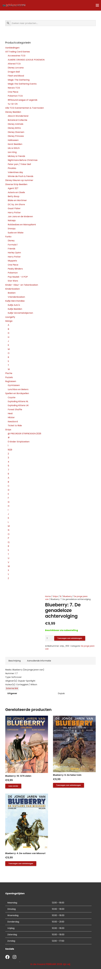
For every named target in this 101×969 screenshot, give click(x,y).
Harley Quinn (14, 252)
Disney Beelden (13, 112)
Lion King (12, 152)
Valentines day (15, 172)
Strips (55, 596)
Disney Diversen (16, 132)
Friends (11, 248)
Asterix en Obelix (16, 192)
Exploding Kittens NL (18, 401)
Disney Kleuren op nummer (19, 180)
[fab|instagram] (14, 957)
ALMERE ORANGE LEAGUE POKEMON (26, 59)
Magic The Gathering (18, 79)
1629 (10, 449)
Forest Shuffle (15, 409)
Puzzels (9, 377)
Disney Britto (14, 128)
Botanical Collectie (17, 120)
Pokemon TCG (15, 95)
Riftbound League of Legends (22, 99)
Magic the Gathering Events (22, 83)
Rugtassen (10, 381)
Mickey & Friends (16, 156)
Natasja (12, 220)
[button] (68, 785)
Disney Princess (16, 136)
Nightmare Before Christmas (22, 160)
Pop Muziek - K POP (18, 276)
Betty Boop (13, 196)
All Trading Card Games (17, 51)
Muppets (12, 260)
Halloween (13, 140)
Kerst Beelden (15, 144)
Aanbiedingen (12, 47)
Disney (11, 240)
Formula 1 (12, 244)
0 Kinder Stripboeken (18, 441)
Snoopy (12, 228)
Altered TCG (14, 63)
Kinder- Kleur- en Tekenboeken (21, 284)
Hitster (11, 417)
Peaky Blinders (15, 268)
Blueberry (67, 596)
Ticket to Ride (15, 425)
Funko (8, 236)
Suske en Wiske (15, 232)
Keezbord (13, 421)
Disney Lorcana (16, 67)
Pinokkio (12, 168)
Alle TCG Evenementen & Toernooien (24, 107)
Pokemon (13, 272)
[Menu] (97, 5)
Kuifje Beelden (15, 308)
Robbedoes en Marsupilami (22, 224)
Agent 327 (13, 188)
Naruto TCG (14, 87)
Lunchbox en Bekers (18, 389)
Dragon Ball (14, 71)
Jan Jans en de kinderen (20, 216)
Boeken (12, 292)
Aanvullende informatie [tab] (39, 660)
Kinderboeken (12, 288)
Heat (10, 413)
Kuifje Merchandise (15, 300)
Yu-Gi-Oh (13, 103)
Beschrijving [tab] (14, 660)
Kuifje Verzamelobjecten (20, 312)
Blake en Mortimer (17, 200)
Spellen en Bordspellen (17, 393)
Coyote (11, 397)
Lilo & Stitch (14, 148)
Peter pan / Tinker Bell (19, 164)
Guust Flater (14, 208)
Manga (8, 321)
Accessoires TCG (16, 55)
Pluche (8, 373)
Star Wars (13, 280)
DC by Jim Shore (16, 204)
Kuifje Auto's (14, 305)
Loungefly (10, 317)
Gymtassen (14, 385)
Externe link (12, 688)
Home (48, 596)
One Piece (13, 91)
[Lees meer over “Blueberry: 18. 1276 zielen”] (13, 786)
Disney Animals (15, 124)
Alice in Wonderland (18, 115)
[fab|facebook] (7, 957)
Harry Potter (14, 212)
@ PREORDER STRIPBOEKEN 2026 (24, 433)
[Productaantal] (49, 638)
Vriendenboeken (16, 296)
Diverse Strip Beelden (16, 184)
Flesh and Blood (16, 75)
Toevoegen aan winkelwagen (69, 638)
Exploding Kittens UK (18, 405)
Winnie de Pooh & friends (20, 176)
